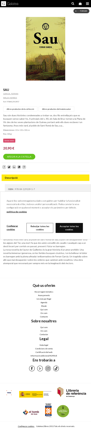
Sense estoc (9, 141)
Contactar (44, 334)
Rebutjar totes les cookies (40, 228)
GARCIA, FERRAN (10, 94)
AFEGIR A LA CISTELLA (19, 156)
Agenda (44, 302)
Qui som (44, 309)
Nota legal (44, 345)
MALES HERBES (10, 98)
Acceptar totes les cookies (69, 228)
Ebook (44, 306)
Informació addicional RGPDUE (44, 355)
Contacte (44, 316)
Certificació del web (43, 352)
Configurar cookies (26, 426)
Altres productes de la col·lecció (20, 109)
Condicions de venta (44, 348)
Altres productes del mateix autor (56, 109)
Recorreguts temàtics (44, 292)
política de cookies (17, 211)
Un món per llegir (44, 299)
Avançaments (44, 295)
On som (43, 313)
